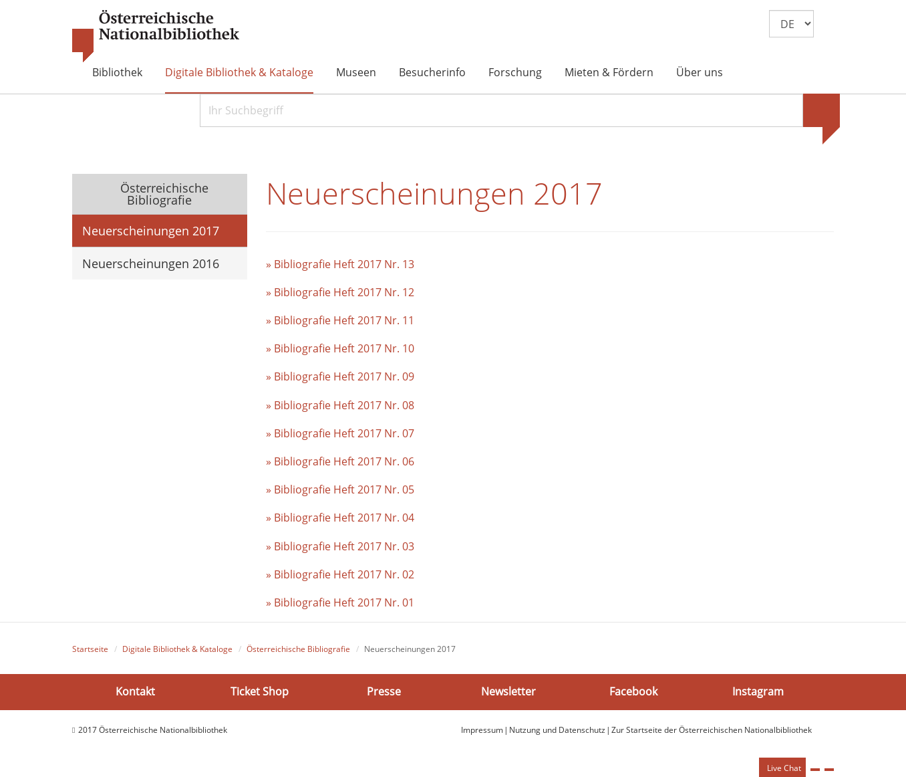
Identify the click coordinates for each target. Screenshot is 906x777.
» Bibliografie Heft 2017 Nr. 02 (340, 574)
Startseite (90, 649)
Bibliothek (117, 72)
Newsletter (508, 691)
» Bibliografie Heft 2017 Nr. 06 (340, 461)
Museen (356, 72)
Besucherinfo (432, 72)
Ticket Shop (260, 691)
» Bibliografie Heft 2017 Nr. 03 (340, 546)
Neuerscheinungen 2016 (150, 263)
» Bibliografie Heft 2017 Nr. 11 (340, 320)
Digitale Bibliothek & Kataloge (239, 72)
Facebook (633, 691)
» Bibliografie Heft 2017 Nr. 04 (340, 517)
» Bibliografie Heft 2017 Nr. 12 (340, 292)
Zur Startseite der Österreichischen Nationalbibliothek (711, 730)
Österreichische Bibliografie (162, 194)
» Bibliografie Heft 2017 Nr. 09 (340, 376)
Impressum (482, 730)
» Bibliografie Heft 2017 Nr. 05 (340, 489)
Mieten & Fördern (609, 72)
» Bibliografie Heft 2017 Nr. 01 (340, 602)
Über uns (699, 72)
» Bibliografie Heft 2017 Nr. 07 (340, 433)
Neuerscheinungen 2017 (150, 231)
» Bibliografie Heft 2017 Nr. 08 (340, 405)
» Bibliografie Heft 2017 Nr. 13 (340, 264)
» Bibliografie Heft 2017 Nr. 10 (340, 348)
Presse (384, 691)
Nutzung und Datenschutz (557, 730)
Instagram (758, 691)
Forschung (515, 72)
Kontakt (135, 691)
